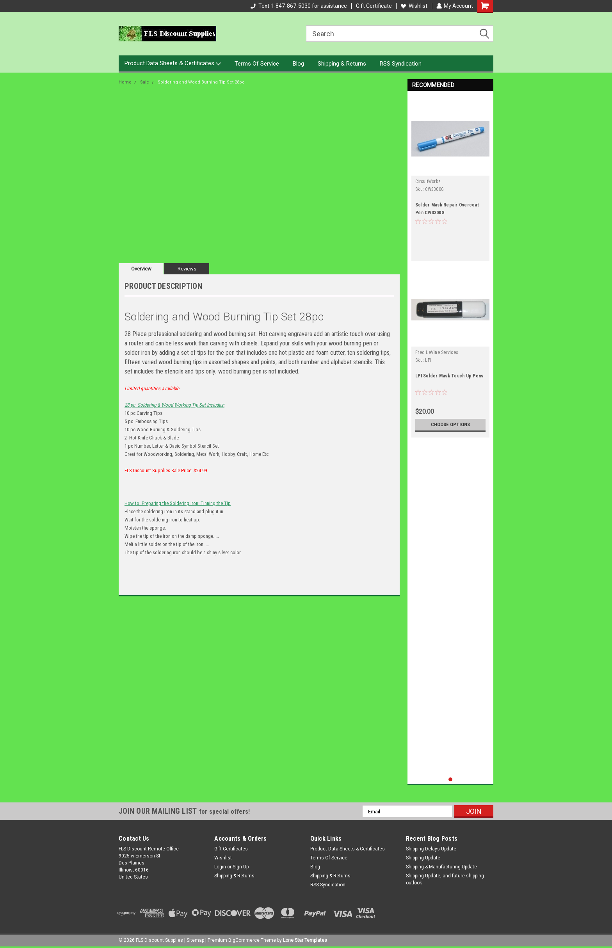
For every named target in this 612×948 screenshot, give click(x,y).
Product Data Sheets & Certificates (173, 64)
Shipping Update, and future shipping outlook (445, 879)
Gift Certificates (231, 849)
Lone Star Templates (305, 940)
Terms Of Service (257, 63)
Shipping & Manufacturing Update (441, 867)
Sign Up (241, 867)
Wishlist (413, 6)
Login (220, 867)
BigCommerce (244, 940)
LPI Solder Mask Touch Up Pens (449, 376)
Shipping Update (423, 858)
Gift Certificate (373, 6)
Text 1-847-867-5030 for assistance (298, 6)
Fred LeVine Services (436, 352)
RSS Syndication (401, 63)
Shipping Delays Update (431, 849)
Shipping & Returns (342, 63)
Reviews (187, 269)
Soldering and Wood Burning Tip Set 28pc (201, 82)
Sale (144, 82)
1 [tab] (450, 779)
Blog (298, 63)
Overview (141, 269)
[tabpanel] (450, 178)
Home (125, 82)
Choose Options (450, 425)
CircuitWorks (428, 181)
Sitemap (195, 940)
